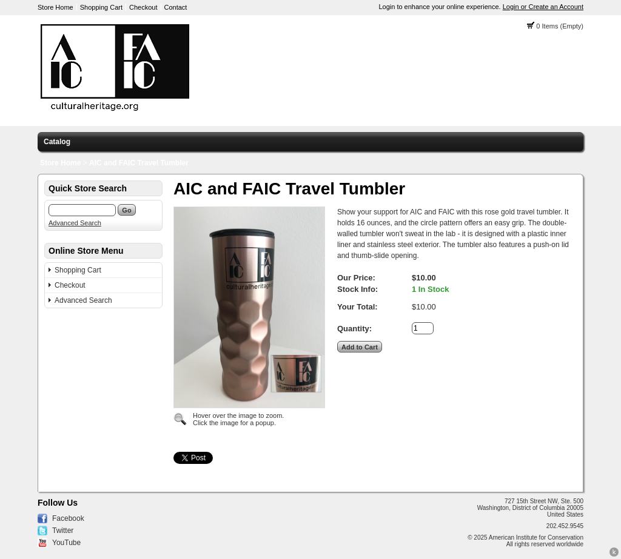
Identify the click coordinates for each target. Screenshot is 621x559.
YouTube (66, 542)
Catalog (57, 141)
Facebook (68, 518)
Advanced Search (75, 223)
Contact (175, 7)
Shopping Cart (101, 7)
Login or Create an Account (543, 6)
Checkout (143, 7)
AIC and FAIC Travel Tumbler (139, 163)
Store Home (55, 7)
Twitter (62, 530)
